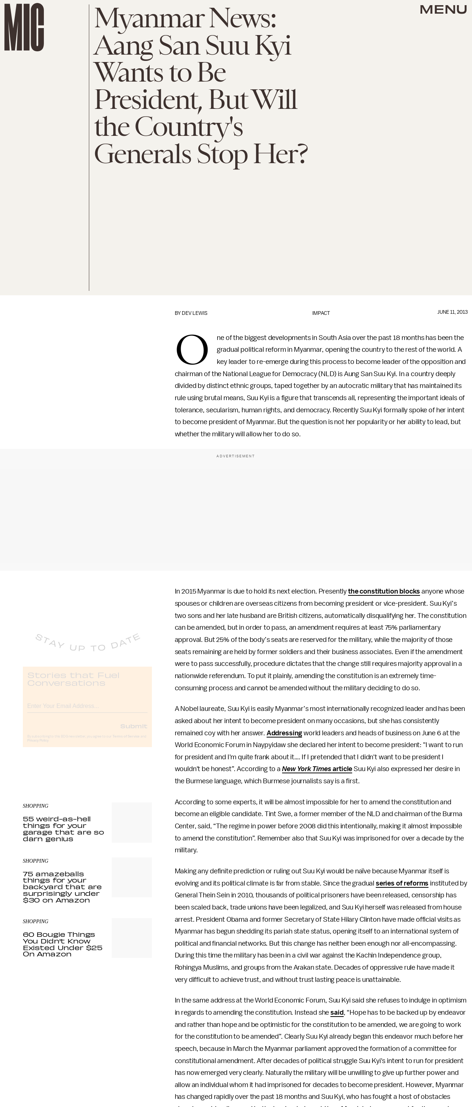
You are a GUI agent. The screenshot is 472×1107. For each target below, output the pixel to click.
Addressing (284, 733)
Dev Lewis (195, 313)
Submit (134, 731)
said (336, 1012)
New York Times (307, 769)
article (342, 769)
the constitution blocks (384, 591)
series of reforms (402, 883)
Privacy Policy (38, 746)
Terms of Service (126, 742)
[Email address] (87, 711)
